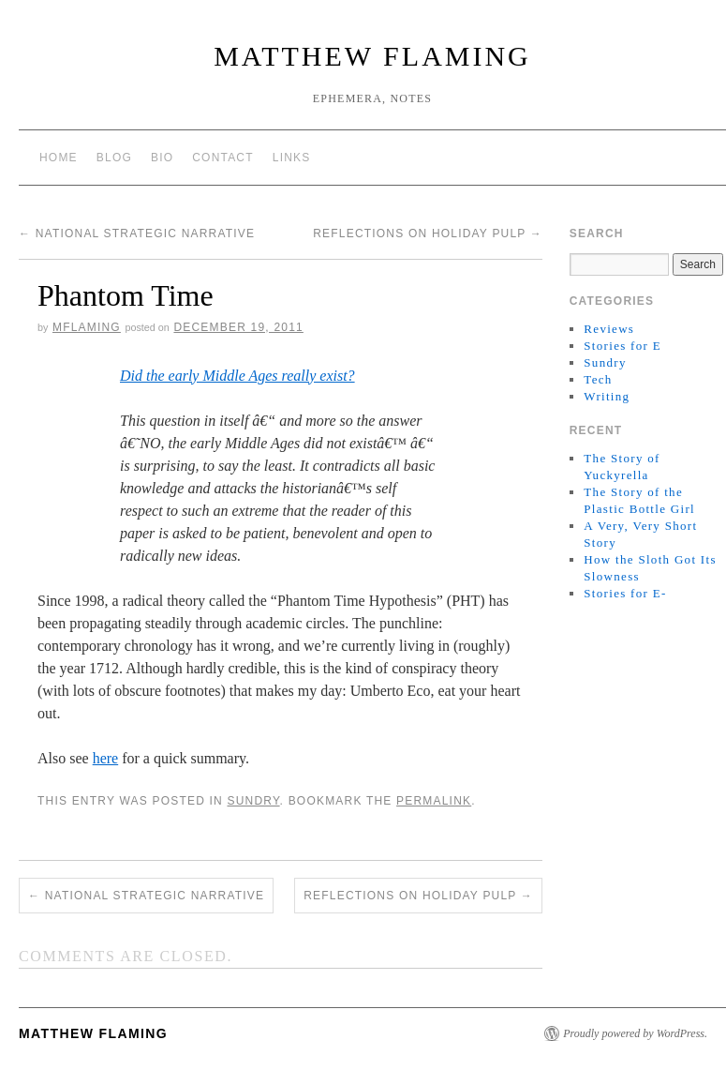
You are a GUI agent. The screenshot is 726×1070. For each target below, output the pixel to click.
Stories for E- (625, 593)
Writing (607, 396)
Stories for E (622, 346)
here (106, 758)
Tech (598, 379)
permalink (433, 800)
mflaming (86, 327)
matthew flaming (372, 55)
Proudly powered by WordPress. (635, 1033)
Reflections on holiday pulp (427, 233)
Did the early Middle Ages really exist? (237, 376)
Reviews (609, 329)
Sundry (253, 800)
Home (58, 157)
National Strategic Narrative (137, 233)
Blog (114, 157)
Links (292, 157)
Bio (162, 157)
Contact (223, 157)
